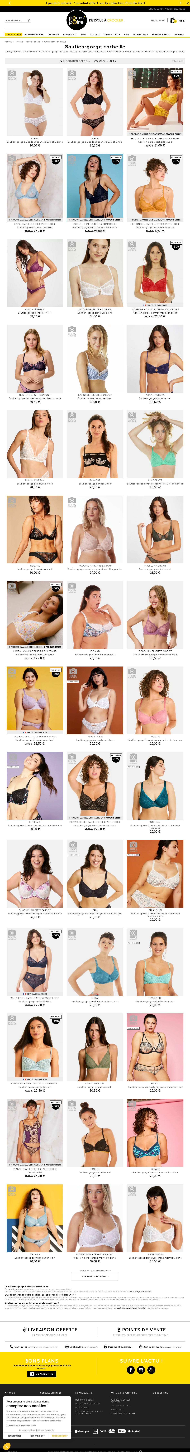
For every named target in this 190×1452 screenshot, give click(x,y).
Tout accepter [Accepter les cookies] (59, 1435)
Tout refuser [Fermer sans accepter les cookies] (14, 1435)
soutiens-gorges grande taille (131, 1308)
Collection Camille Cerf (123, 1413)
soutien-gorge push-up (141, 1291)
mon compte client (84, 1400)
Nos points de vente (121, 1406)
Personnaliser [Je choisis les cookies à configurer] (36, 1435)
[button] (7, 1446)
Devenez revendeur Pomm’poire (120, 1401)
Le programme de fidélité (87, 1404)
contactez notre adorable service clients (89, 1412)
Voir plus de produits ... (95, 1276)
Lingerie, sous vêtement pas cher (20, 9)
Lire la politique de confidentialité (21, 1425)
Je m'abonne (44, 1373)
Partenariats (117, 1410)
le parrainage (82, 1408)
